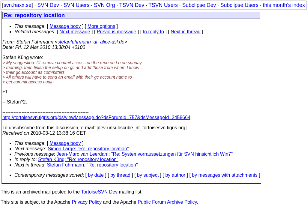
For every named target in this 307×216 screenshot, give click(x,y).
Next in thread (186, 31)
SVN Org (104, 5)
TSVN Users (163, 5)
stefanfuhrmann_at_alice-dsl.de (91, 41)
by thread (120, 175)
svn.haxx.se (17, 5)
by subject (148, 175)
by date (95, 175)
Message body (65, 26)
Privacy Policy (87, 202)
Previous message (116, 31)
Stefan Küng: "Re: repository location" (78, 159)
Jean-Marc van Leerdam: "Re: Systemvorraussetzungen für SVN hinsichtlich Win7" (145, 154)
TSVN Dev (131, 5)
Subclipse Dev (199, 5)
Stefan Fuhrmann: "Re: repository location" (92, 164)
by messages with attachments (225, 175)
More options (101, 26)
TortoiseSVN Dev (99, 191)
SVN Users (76, 5)
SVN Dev (48, 5)
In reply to (153, 31)
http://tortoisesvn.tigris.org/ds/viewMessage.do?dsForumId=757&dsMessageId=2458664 (96, 117)
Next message (74, 31)
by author (175, 175)
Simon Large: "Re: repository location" (88, 148)
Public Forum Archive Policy (167, 202)
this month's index (284, 5)
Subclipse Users (239, 5)
